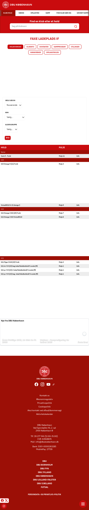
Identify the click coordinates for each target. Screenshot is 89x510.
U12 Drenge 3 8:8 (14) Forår (11, 213)
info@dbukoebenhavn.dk (47, 442)
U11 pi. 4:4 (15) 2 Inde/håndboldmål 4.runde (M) (18, 270)
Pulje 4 (61, 205)
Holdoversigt (15, 47)
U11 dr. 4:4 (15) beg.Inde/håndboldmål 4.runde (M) (19, 266)
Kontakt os (44, 396)
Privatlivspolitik (44, 403)
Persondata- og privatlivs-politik (44, 494)
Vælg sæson (10, 100)
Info (77, 156)
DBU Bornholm (44, 465)
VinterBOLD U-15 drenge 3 (10, 205)
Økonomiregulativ (44, 399)
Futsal (44, 487)
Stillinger (75, 47)
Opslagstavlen (52, 52)
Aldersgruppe (11, 125)
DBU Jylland (44, 472)
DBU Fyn (44, 469)
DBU (44, 461)
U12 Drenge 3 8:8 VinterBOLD (11, 217)
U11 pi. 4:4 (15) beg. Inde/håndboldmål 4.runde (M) (19, 274)
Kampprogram (60, 47)
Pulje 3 (61, 164)
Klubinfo (30, 47)
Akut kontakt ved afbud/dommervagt (44, 410)
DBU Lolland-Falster (44, 480)
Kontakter (44, 47)
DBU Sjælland (44, 484)
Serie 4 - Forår (6, 156)
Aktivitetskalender (44, 414)
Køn (7, 112)
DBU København (44, 476)
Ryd (8, 138)
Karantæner (35, 52)
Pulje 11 (62, 156)
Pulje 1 (61, 266)
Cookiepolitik (44, 407)
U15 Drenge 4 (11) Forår (9, 164)
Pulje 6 (61, 217)
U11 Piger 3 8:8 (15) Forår (10, 262)
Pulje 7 (61, 213)
